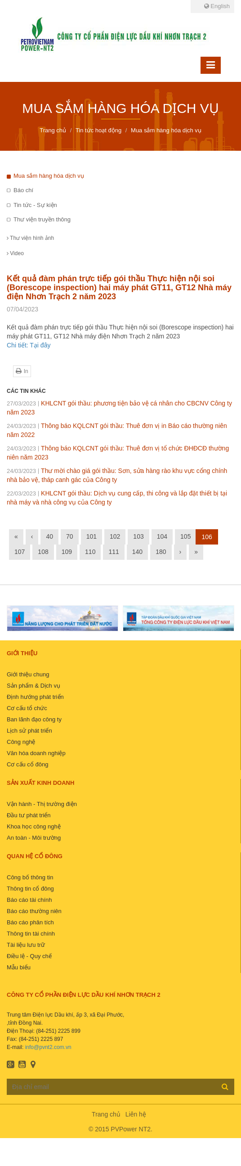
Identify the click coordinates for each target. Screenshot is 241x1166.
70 (69, 536)
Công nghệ (21, 741)
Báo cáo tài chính (29, 899)
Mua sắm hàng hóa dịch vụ (48, 175)
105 (185, 536)
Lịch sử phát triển (29, 730)
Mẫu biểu (19, 967)
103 (138, 536)
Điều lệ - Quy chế (29, 956)
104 (162, 536)
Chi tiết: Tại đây (28, 345)
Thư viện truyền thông (42, 219)
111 (113, 551)
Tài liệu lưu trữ (26, 944)
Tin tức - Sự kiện (35, 205)
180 (161, 551)
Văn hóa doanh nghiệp (36, 753)
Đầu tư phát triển (28, 815)
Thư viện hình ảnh (30, 238)
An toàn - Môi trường (34, 837)
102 (115, 536)
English (217, 6)
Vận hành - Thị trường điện (42, 804)
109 (67, 551)
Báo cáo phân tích (30, 922)
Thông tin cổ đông (30, 888)
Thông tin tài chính (31, 933)
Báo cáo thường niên (34, 911)
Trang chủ (106, 1114)
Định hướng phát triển (35, 696)
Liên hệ (135, 1114)
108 (43, 551)
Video (15, 253)
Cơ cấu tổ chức (27, 708)
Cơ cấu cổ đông (27, 764)
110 (90, 551)
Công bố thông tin (30, 877)
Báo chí (23, 190)
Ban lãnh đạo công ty (34, 719)
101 (91, 536)
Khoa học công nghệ (34, 826)
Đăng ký (225, 1086)
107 (19, 551)
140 (137, 551)
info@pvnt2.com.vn (48, 1047)
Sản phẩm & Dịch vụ (33, 685)
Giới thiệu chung (28, 674)
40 (49, 536)
